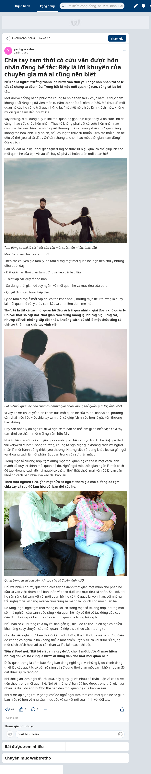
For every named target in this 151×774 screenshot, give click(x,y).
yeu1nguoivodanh (24, 49)
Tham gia (117, 38)
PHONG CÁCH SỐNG (23, 38)
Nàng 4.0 (44, 38)
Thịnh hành (22, 6)
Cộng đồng (47, 6)
